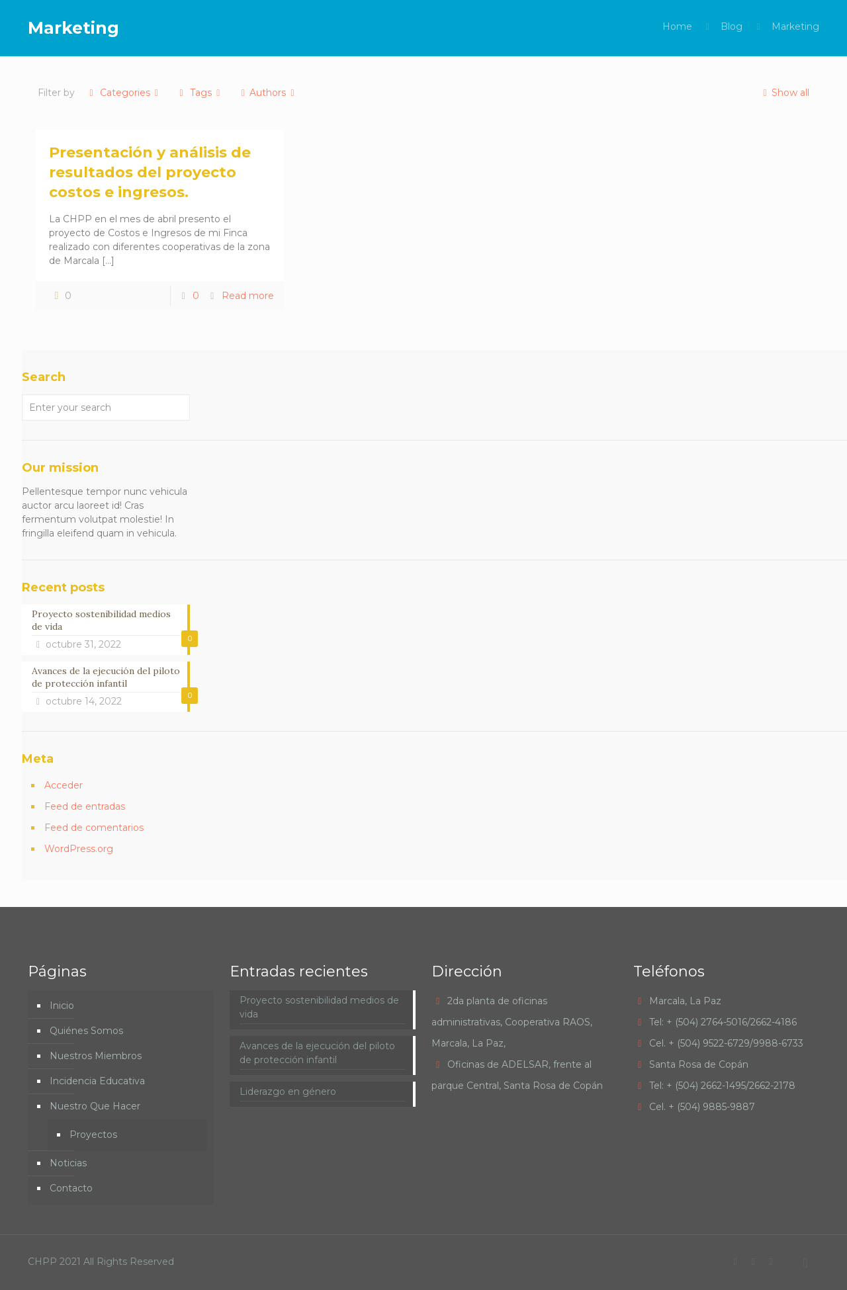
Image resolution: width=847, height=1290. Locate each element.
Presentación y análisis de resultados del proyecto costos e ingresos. (150, 172)
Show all (783, 93)
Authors (268, 93)
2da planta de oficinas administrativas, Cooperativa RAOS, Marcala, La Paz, (511, 1022)
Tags (199, 93)
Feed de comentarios (94, 828)
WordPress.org (78, 849)
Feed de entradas (84, 806)
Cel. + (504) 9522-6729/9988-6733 (726, 1043)
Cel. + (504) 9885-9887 (702, 1107)
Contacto (71, 1188)
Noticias (68, 1163)
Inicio (62, 1005)
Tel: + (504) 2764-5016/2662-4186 (723, 1022)
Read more (248, 296)
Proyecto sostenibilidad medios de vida (319, 1007)
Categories (124, 93)
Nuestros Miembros (96, 1056)
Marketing (795, 26)
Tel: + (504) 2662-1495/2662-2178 (722, 1086)
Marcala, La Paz (685, 1001)
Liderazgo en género (288, 1091)
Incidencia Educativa (97, 1081)
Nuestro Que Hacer (95, 1106)
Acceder (63, 785)
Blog (731, 26)
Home (677, 26)
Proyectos (93, 1134)
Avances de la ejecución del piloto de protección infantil (317, 1053)
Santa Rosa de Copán (698, 1064)
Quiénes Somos (86, 1031)
